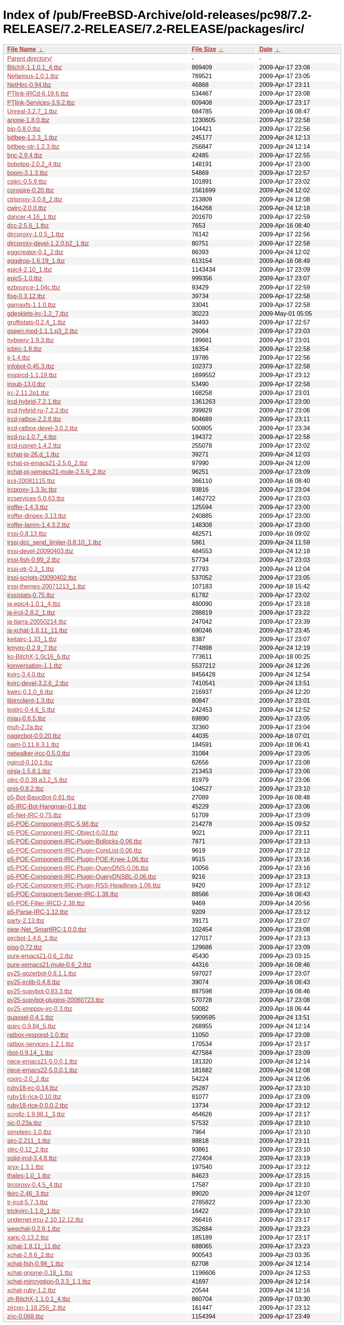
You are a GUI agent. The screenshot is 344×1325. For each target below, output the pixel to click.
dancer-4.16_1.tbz (31, 217)
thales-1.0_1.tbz (28, 1175)
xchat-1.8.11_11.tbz (34, 1246)
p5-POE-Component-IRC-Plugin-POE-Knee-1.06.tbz (77, 859)
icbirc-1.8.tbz (24, 349)
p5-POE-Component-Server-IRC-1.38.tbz (62, 894)
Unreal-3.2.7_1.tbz (32, 111)
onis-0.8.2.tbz (25, 788)
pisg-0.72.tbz (24, 947)
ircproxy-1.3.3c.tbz (32, 489)
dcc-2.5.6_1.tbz (28, 225)
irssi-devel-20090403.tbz (40, 551)
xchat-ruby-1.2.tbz (31, 1290)
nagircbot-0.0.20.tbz (34, 736)
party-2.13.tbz (25, 920)
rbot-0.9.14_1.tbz (30, 1053)
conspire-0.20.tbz (30, 190)
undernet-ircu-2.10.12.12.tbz (45, 1219)
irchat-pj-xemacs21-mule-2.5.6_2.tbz (56, 472)
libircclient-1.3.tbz (30, 700)
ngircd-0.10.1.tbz (29, 762)
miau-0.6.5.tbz (26, 718)
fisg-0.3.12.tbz (26, 296)
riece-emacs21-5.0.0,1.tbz (42, 1061)
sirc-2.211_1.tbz (28, 1141)
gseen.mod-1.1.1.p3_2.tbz (42, 331)
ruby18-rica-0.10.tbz (34, 1097)
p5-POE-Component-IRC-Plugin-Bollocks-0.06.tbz (74, 841)
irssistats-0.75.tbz (30, 595)
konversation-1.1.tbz (34, 665)
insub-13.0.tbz (26, 384)
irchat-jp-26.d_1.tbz (33, 454)
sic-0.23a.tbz (24, 1123)
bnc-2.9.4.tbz (25, 155)
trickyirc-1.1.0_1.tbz (33, 1211)
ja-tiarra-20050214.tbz (37, 621)
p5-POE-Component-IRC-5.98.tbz (52, 824)
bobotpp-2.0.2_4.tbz (34, 164)
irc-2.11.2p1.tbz (28, 393)
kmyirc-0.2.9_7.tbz (32, 648)
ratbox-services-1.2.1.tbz (40, 1044)
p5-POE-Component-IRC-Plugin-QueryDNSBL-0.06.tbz (81, 876)
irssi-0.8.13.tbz (27, 533)
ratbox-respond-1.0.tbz (37, 1035)
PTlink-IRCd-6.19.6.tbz (38, 93)
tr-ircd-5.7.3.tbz (27, 1202)
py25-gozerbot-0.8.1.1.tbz (41, 973)
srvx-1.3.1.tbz (25, 1167)
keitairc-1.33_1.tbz (32, 639)
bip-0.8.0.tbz (24, 129)
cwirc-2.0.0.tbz (26, 208)
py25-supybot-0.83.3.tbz (40, 991)
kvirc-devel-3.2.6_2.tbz (37, 683)
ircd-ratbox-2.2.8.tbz (34, 419)
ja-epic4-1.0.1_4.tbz (34, 604)
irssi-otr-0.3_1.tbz (30, 569)
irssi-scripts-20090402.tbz (41, 577)
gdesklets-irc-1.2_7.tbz (37, 313)
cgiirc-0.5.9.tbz (27, 181)
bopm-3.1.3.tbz (27, 173)
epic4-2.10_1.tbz (29, 269)
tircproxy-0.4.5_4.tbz (34, 1185)
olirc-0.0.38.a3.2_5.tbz (37, 780)
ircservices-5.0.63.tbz (36, 498)
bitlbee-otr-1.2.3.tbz (33, 146)
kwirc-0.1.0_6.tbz (30, 692)
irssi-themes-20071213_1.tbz (46, 586)
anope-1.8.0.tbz (28, 120)
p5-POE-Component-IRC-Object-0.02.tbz (62, 832)
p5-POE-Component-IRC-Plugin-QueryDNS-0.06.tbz (78, 868)
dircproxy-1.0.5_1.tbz (35, 234)
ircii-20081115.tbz (31, 481)
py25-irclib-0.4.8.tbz (33, 982)
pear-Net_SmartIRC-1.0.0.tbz (46, 929)
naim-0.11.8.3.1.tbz (33, 744)
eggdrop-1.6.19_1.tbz (36, 261)
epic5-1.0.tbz (24, 278)
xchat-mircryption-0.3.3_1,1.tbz (49, 1281)
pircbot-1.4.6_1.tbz (32, 938)
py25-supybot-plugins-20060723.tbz (55, 1000)
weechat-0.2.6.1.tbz (33, 1229)
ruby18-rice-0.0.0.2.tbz (37, 1105)
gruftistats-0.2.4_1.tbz (36, 322)
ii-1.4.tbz (18, 357)
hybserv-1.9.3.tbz (30, 340)
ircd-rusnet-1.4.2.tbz (34, 445)
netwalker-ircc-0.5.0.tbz (38, 753)
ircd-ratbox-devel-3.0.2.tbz (42, 428)
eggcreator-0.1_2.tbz (35, 252)
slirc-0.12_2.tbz (28, 1149)
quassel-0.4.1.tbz (30, 1017)
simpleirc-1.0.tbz (29, 1132)
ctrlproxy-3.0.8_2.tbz (34, 199)
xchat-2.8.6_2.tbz (30, 1255)
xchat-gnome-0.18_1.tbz (40, 1273)
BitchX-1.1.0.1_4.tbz (34, 67)
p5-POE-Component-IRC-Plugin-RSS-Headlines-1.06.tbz (84, 885)
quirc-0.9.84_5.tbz (31, 1026)
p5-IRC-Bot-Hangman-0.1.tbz (46, 806)
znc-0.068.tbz (25, 1316)
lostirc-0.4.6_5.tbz (31, 710)
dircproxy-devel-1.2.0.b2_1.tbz (48, 243)
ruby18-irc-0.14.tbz (32, 1088)
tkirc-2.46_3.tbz (28, 1193)
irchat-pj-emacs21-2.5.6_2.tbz (47, 463)
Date (266, 49)
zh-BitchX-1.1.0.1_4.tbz (38, 1299)
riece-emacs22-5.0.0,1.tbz (42, 1070)
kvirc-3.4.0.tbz (26, 674)
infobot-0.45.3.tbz (30, 366)
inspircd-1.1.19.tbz (32, 375)
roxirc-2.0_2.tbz (28, 1079)
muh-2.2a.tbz (25, 727)
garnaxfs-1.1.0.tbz (31, 305)
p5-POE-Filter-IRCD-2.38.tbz (46, 903)
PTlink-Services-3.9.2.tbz (41, 102)
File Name (21, 49)
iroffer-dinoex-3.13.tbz (36, 516)
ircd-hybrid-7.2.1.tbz (34, 401)
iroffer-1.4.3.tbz (27, 507)
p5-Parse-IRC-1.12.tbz (37, 912)
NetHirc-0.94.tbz (29, 85)
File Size (204, 49)
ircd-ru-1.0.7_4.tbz (32, 437)
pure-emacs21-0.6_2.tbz (40, 956)
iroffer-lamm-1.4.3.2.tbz (38, 525)
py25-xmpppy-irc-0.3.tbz (40, 1009)
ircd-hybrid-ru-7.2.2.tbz (37, 410)
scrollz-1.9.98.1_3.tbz (36, 1114)
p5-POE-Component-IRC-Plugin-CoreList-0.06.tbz (74, 850)
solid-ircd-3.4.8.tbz (32, 1158)
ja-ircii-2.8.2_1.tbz (31, 612)
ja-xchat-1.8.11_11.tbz (37, 630)
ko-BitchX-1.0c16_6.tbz (38, 656)
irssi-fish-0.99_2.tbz (33, 560)
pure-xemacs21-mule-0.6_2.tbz (49, 964)
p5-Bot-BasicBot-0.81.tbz (41, 797)
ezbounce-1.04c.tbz (33, 287)
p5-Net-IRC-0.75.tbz (34, 815)
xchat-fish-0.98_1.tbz (35, 1263)
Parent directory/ (29, 58)
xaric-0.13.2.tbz (28, 1237)
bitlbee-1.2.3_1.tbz (32, 137)
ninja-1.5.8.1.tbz (28, 771)
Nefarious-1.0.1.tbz (32, 76)
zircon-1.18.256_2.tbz (36, 1308)
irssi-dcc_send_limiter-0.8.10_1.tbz (54, 542)
